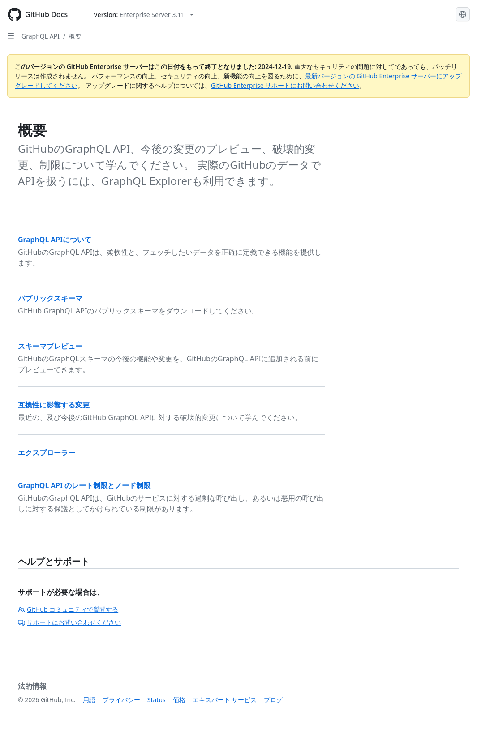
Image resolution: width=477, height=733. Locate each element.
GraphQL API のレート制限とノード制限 (84, 485)
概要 (75, 36)
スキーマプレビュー (50, 346)
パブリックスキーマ (50, 298)
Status (156, 699)
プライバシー (121, 699)
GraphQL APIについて (54, 239)
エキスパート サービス (225, 699)
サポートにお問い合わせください (69, 622)
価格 (179, 699)
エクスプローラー (46, 453)
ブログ (273, 699)
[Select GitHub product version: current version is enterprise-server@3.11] (144, 14)
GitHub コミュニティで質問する (68, 609)
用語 (89, 699)
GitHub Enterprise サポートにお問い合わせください (285, 85)
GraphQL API (40, 36)
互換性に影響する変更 (54, 405)
